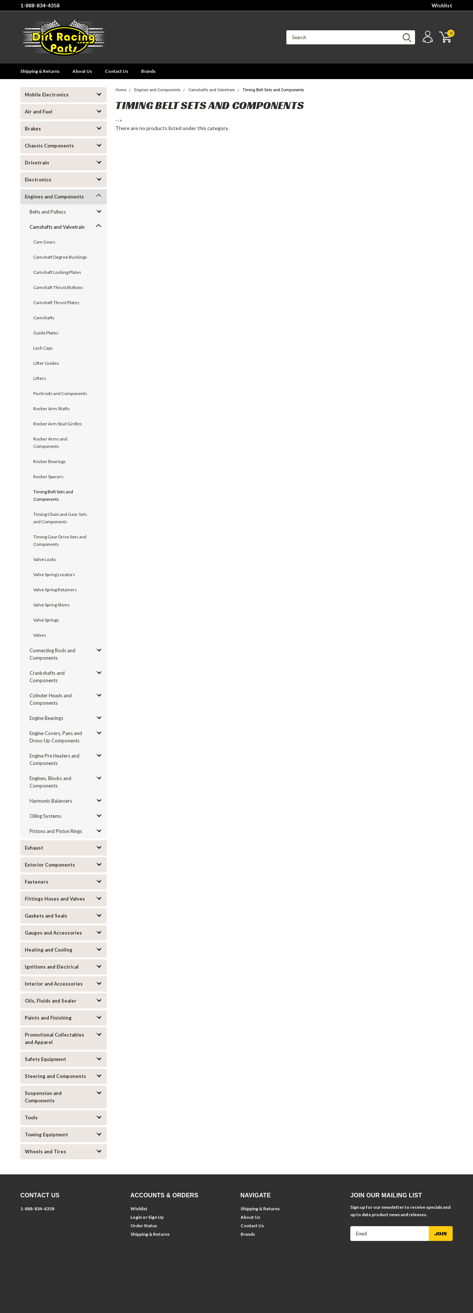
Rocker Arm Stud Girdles (57, 423)
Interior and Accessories (54, 984)
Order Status (143, 1225)
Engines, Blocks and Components (50, 782)
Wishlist (442, 5)
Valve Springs (46, 620)
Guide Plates (45, 333)
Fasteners (36, 882)
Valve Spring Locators (54, 574)
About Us (82, 71)
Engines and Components (54, 197)
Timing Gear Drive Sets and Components (59, 540)
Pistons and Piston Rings (56, 831)
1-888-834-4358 (39, 5)
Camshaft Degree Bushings (60, 257)
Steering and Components (55, 1076)
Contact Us (116, 71)
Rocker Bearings (49, 461)
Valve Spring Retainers (55, 589)
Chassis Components (49, 146)
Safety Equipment (45, 1059)
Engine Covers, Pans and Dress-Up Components (56, 737)
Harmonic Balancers (51, 801)
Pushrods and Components (60, 393)
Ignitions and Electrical (52, 967)
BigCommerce (124, 1279)
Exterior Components (50, 865)
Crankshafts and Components (47, 676)
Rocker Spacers (48, 476)
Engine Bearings (46, 718)
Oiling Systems (45, 816)
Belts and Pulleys (48, 212)
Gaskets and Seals (46, 916)
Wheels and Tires (45, 1151)
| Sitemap (78, 1279)
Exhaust (34, 848)
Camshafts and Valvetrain (57, 227)
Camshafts (44, 317)
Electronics (38, 180)
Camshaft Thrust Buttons (58, 287)
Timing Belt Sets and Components (53, 495)
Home (120, 90)
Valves (39, 635)
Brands (148, 71)
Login (136, 1217)
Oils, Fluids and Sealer (50, 1001)
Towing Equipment (46, 1134)
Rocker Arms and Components (50, 442)
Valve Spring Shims (51, 605)
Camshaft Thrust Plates (56, 302)
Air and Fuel (38, 112)
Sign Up (156, 1217)
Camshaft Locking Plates (57, 272)
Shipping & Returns (39, 71)
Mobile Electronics (47, 95)
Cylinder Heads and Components (51, 699)
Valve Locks (44, 559)
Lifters (39, 378)
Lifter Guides (46, 363)
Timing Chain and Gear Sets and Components (60, 517)
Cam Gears (44, 242)
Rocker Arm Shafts (51, 408)
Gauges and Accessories (53, 933)
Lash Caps (43, 348)
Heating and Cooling (48, 950)
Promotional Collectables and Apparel (54, 1038)
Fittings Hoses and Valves (55, 899)
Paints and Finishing (48, 1018)
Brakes (33, 129)
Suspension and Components (43, 1096)
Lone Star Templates (183, 1279)
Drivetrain (37, 163)
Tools (31, 1117)
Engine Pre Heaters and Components (54, 759)
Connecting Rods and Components (52, 654)
